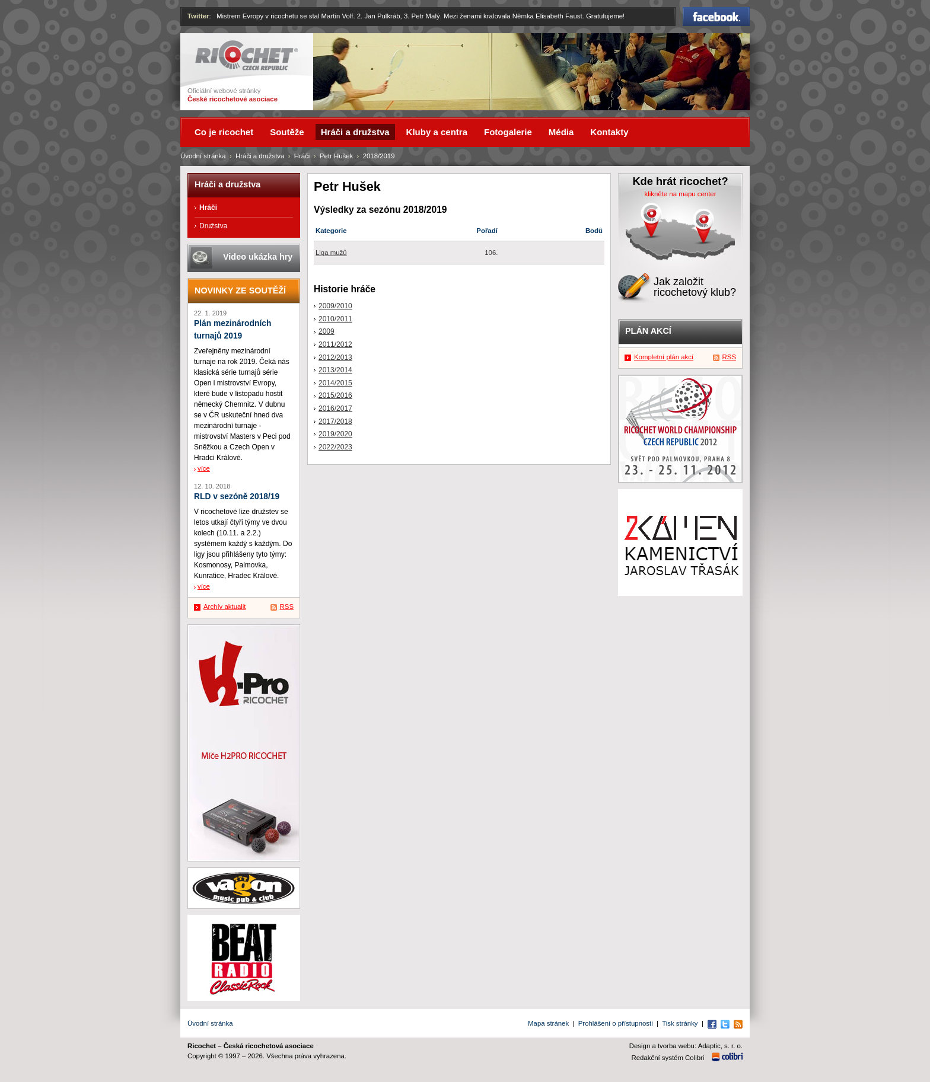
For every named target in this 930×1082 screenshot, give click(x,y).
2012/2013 (335, 357)
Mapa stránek (548, 1023)
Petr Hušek (336, 155)
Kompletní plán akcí (663, 356)
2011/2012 (335, 344)
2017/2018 (335, 421)
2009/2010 (335, 306)
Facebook (716, 16)
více (204, 468)
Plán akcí (648, 331)
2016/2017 (335, 408)
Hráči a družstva (259, 155)
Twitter (198, 16)
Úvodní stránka (203, 155)
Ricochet (246, 55)
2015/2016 (335, 395)
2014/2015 (335, 383)
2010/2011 (335, 319)
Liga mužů (331, 252)
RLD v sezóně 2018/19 (236, 496)
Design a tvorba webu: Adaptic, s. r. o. (686, 1045)
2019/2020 (335, 434)
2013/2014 (335, 370)
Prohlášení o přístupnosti (615, 1023)
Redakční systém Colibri (668, 1057)
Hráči (302, 155)
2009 (327, 331)
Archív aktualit (224, 606)
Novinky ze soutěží (240, 290)
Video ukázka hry (257, 256)
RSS (287, 606)
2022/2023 (335, 447)
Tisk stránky (680, 1023)
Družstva (213, 226)
